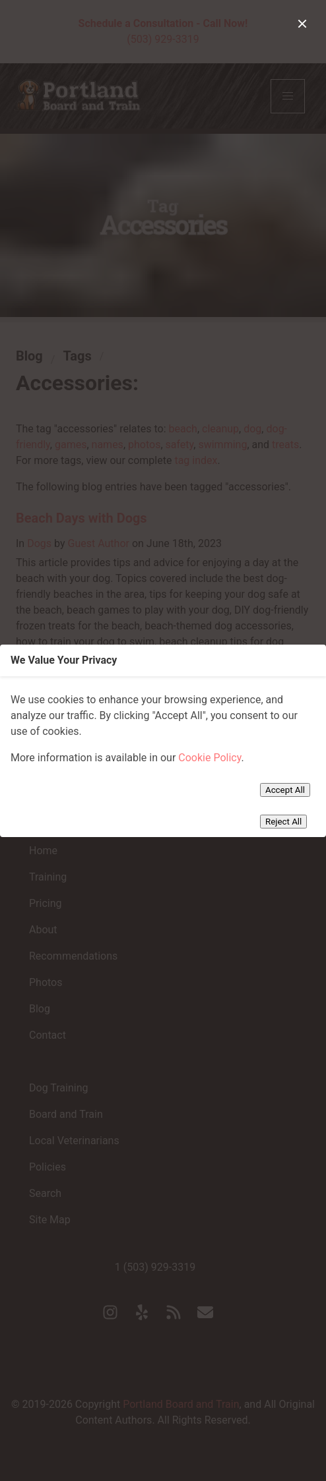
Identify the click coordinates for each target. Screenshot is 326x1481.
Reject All (283, 822)
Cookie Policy (209, 757)
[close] (302, 23)
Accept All (285, 790)
